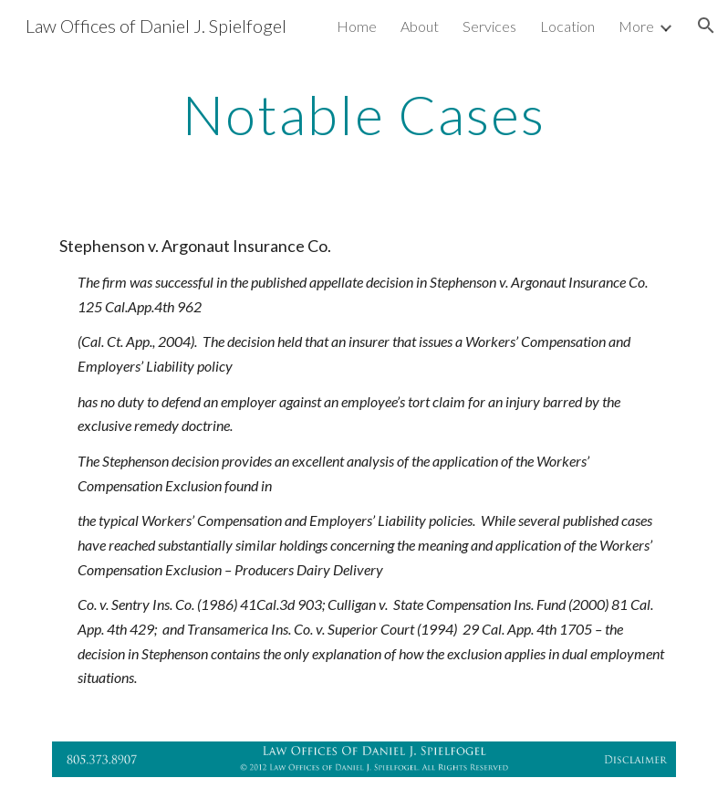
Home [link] (357, 26)
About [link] (419, 26)
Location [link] (567, 26)
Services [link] (489, 26)
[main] (364, 114)
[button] (706, 25)
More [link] (636, 26)
